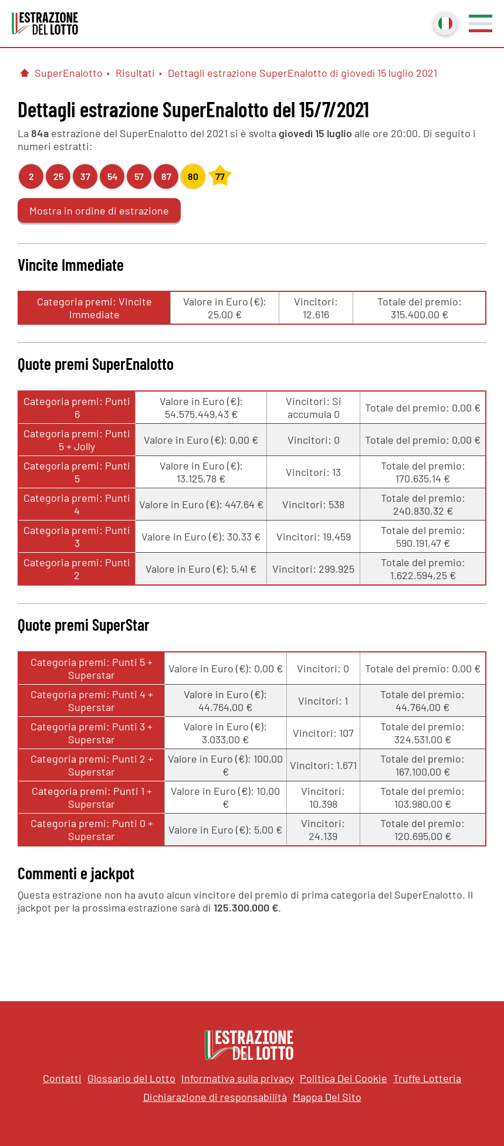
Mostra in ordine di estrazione (99, 210)
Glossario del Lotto (131, 1078)
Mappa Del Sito (327, 1096)
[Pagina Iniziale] (25, 73)
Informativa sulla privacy (237, 1078)
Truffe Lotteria (427, 1078)
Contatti (62, 1078)
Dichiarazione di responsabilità (215, 1096)
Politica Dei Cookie (343, 1078)
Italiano (444, 22)
